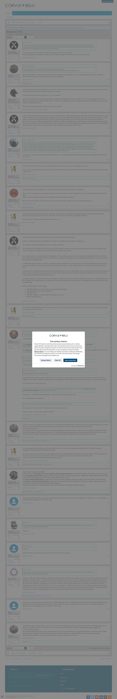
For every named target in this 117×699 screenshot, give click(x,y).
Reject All (58, 360)
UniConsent (80, 365)
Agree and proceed (70, 360)
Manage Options (39, 351)
